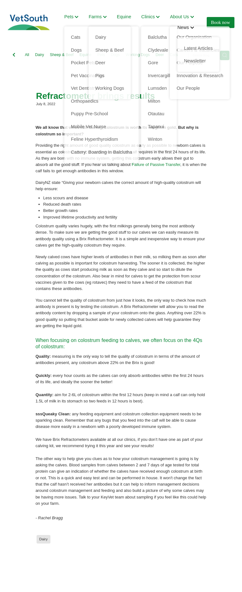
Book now (220, 22)
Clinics (150, 16)
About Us (182, 16)
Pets (71, 16)
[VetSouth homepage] (30, 22)
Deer (160, 55)
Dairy (39, 55)
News (185, 27)
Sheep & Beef (61, 55)
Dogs (115, 55)
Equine (124, 16)
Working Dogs (138, 55)
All (27, 55)
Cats (174, 55)
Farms (98, 16)
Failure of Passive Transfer (156, 164)
